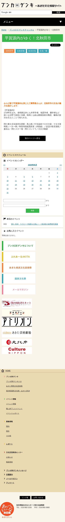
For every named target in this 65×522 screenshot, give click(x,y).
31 (7, 192)
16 (57, 181)
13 (32, 181)
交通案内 (9, 475)
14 (41, 181)
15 (49, 181)
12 (24, 181)
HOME (8, 371)
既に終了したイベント (14, 409)
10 (7, 181)
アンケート (10, 483)
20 (32, 185)
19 (24, 185)
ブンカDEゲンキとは (14, 381)
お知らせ (9, 457)
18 (16, 185)
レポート (9, 444)
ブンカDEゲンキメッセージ (16, 470)
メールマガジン (12, 479)
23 (57, 185)
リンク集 (25, 498)
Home (3, 30)
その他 (8, 436)
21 (41, 185)
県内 (7, 426)
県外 (7, 431)
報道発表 (9, 462)
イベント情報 (11, 404)
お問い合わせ (38, 498)
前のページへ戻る (32, 138)
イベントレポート (12, 413)
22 (49, 185)
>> (61, 165)
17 (7, 185)
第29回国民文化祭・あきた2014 (18, 391)
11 (16, 181)
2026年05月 (32, 165)
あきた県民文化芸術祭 (14, 386)
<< (4, 165)
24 (7, 188)
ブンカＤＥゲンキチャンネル (21, 30)
